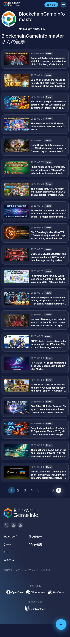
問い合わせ (35, 536)
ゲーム (7, 544)
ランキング (10, 536)
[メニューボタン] (63, 5)
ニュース (9, 559)
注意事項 (45, 569)
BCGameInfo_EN (32, 29)
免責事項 (8, 569)
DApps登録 (35, 544)
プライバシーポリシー (26, 569)
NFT (6, 552)
